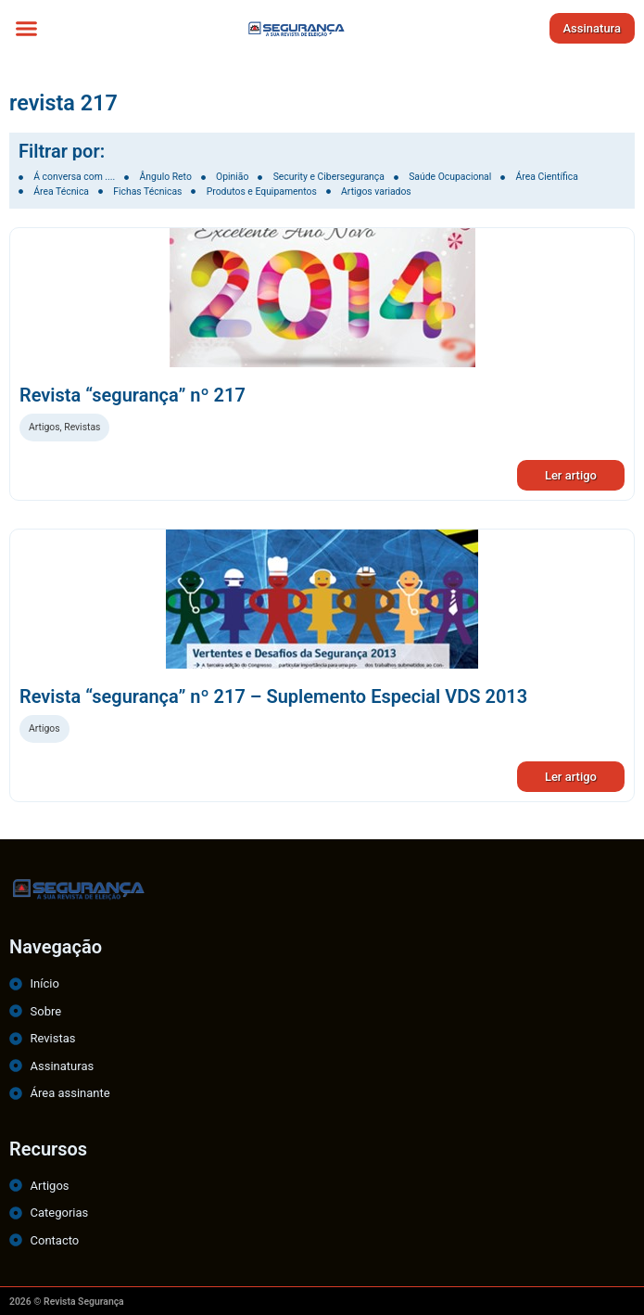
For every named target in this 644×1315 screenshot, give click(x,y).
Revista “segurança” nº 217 (132, 395)
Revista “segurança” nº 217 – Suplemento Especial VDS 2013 (273, 696)
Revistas (82, 427)
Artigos (44, 427)
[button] (26, 27)
